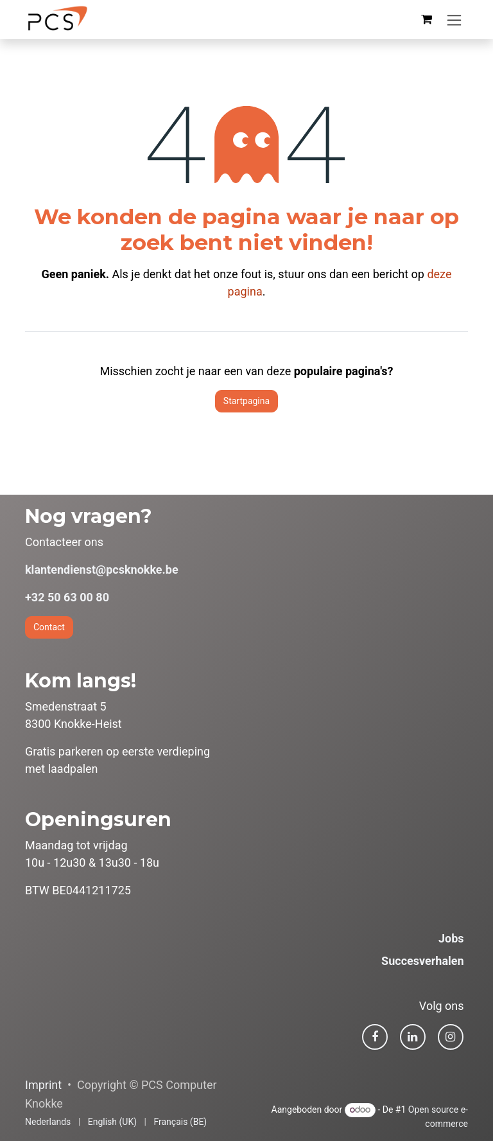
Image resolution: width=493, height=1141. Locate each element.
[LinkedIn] (412, 1037)
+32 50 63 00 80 (67, 597)
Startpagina (246, 401)
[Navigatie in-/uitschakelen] (454, 19)
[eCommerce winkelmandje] (426, 19)
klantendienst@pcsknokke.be (101, 569)
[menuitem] (48, 1122)
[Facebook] (374, 1037)
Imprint (43, 1085)
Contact (49, 627)
